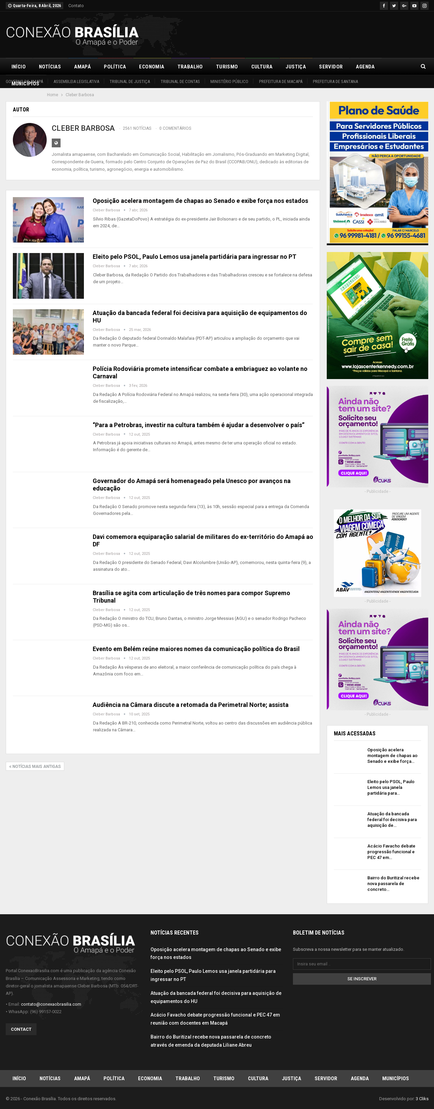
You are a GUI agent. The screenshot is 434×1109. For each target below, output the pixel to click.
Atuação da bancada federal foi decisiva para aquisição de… (392, 819)
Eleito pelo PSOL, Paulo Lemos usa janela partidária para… (390, 787)
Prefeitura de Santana (335, 81)
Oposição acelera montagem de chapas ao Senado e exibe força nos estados (200, 200)
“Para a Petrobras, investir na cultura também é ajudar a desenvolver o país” (198, 424)
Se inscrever (361, 978)
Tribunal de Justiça (130, 81)
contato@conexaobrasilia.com (51, 1003)
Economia (151, 67)
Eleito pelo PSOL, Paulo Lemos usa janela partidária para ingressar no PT (194, 256)
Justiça (295, 67)
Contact (21, 1028)
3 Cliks (422, 1098)
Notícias (50, 67)
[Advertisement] (305, 33)
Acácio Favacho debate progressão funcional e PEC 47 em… (391, 851)
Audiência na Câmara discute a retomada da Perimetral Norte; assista (191, 704)
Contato (76, 5)
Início (19, 67)
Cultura (262, 67)
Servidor (331, 67)
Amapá (82, 67)
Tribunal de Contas (180, 81)
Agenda (365, 67)
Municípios (395, 1078)
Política (115, 67)
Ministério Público (229, 81)
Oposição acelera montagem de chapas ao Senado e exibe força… (392, 755)
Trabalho (190, 67)
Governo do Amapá (24, 81)
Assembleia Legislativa (76, 81)
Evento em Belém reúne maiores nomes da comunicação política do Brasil (196, 648)
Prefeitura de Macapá (280, 81)
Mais (394, 67)
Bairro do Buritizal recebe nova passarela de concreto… (393, 883)
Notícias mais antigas (35, 766)
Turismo (227, 67)
